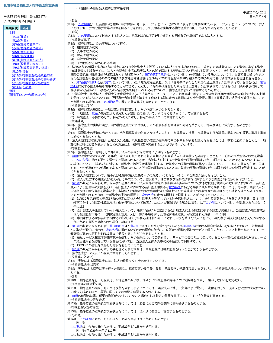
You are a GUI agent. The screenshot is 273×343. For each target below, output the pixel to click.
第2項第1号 (117, 226)
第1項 (76, 183)
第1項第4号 (111, 101)
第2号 (134, 226)
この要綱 (84, 24)
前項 (75, 156)
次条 (95, 113)
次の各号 (82, 159)
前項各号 (189, 226)
